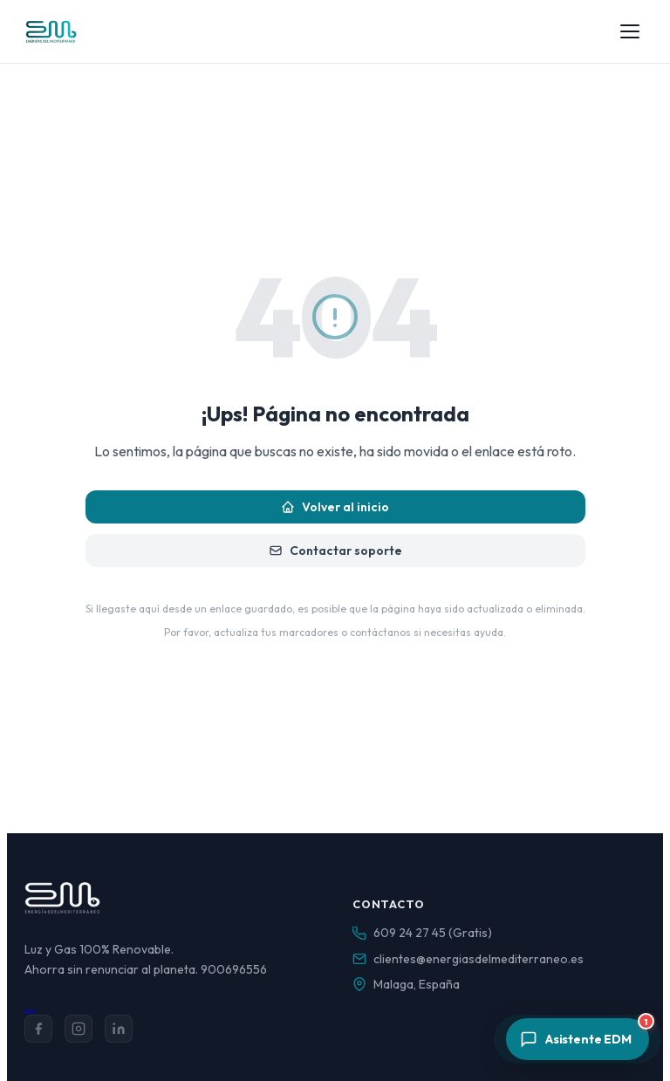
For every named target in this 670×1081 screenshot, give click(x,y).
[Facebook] (38, 1029)
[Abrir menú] (630, 31)
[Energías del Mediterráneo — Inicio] (50, 31)
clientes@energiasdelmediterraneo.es (478, 959)
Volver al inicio (335, 507)
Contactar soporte (335, 550)
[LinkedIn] (119, 1029)
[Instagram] (78, 1029)
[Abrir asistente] (577, 1039)
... (29, 1006)
